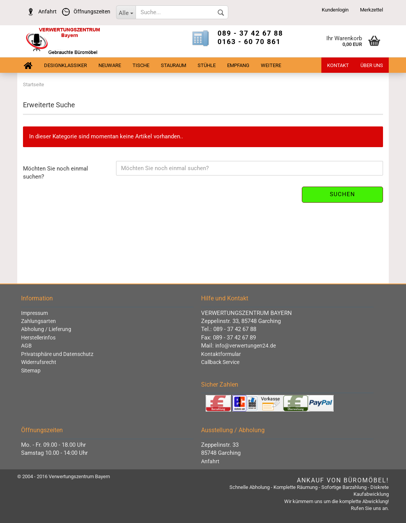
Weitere (271, 65)
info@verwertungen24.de (245, 346)
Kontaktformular (221, 354)
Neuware (109, 65)
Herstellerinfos (38, 337)
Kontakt (338, 65)
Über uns (371, 65)
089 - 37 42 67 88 (250, 33)
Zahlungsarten (38, 321)
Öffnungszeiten (84, 11)
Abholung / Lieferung (46, 329)
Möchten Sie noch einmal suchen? (55, 172)
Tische (141, 65)
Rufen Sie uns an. (370, 508)
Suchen (342, 194)
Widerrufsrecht (38, 362)
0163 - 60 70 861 (249, 42)
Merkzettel (371, 10)
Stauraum (173, 65)
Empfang (238, 65)
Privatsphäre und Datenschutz (57, 354)
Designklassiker (65, 65)
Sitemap (31, 370)
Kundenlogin (335, 10)
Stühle (207, 65)
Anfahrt (40, 11)
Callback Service (220, 362)
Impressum (34, 313)
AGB (26, 346)
